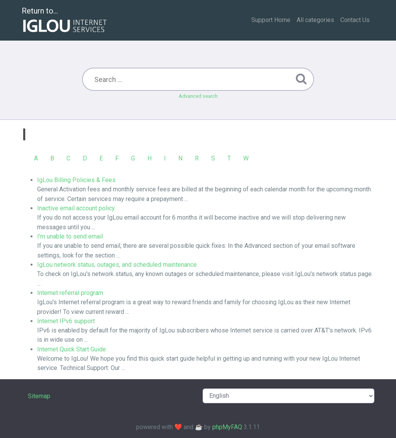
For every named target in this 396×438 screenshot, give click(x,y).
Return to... (65, 20)
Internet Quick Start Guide (71, 349)
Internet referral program (70, 293)
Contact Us (355, 20)
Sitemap (39, 396)
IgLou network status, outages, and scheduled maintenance (117, 264)
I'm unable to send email (70, 236)
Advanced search (198, 96)
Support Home (270, 20)
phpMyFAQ (227, 427)
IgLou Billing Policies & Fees (76, 180)
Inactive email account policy (76, 208)
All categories (315, 20)
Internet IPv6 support (66, 321)
